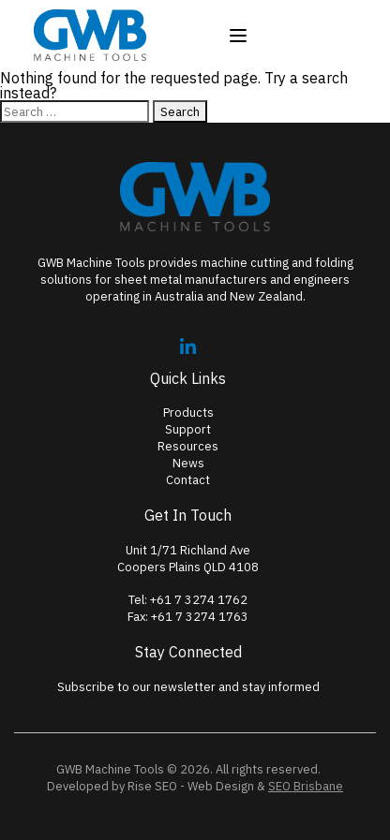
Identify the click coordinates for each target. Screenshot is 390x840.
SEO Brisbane (305, 786)
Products (188, 412)
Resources (188, 446)
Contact (188, 480)
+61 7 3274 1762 (199, 600)
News (188, 463)
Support (188, 429)
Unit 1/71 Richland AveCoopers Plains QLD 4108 (188, 558)
